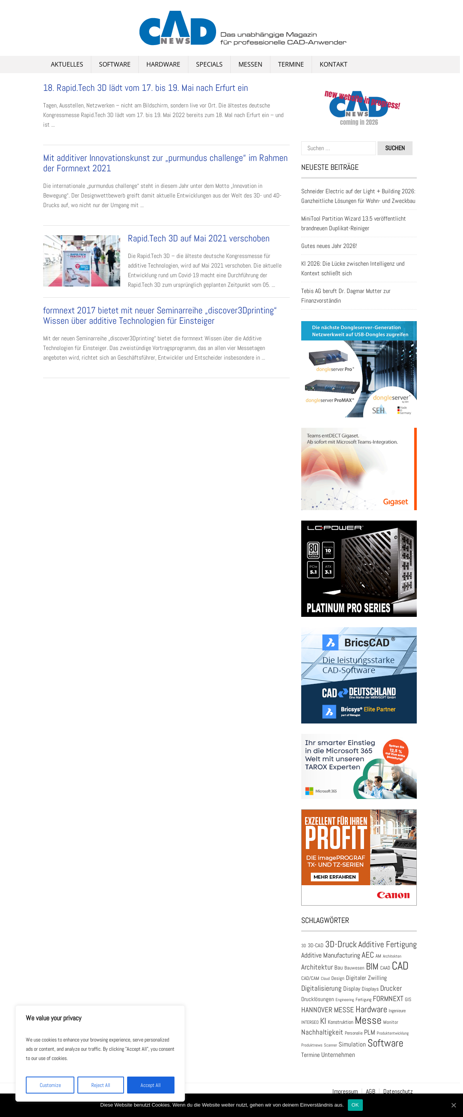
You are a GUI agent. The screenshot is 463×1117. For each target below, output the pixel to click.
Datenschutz (398, 1092)
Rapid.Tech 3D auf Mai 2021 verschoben (199, 238)
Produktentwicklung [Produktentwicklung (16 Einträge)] (393, 1033)
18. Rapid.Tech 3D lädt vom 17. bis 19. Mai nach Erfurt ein (145, 88)
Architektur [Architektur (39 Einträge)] (317, 967)
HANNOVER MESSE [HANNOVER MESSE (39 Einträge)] (327, 1009)
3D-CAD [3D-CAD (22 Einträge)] (316, 945)
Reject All (100, 1085)
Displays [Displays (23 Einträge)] (370, 988)
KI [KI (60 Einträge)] (323, 1021)
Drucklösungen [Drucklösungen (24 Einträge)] (317, 999)
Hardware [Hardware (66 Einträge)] (371, 1009)
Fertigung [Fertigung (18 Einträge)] (363, 999)
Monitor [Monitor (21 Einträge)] (390, 1022)
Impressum (345, 1092)
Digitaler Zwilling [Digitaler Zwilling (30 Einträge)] (366, 978)
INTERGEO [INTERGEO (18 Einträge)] (310, 1022)
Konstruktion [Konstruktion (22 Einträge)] (340, 1021)
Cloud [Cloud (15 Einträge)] (325, 978)
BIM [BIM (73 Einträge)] (372, 966)
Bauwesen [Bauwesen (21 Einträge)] (354, 968)
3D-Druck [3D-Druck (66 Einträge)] (341, 944)
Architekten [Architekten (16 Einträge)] (392, 956)
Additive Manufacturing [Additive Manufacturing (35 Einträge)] (330, 955)
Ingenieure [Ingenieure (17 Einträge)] (397, 1010)
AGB (370, 1092)
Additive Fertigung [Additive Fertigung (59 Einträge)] (387, 944)
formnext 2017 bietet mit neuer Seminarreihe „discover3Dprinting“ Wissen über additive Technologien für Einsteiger (160, 315)
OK (355, 1105)
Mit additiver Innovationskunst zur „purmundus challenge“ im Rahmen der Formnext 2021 (165, 163)
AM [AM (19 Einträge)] (378, 956)
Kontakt (333, 64)
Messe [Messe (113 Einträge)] (368, 1020)
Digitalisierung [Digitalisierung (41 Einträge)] (321, 988)
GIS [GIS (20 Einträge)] (408, 999)
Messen (250, 64)
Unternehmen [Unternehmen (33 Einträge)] (338, 1054)
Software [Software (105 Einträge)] (385, 1043)
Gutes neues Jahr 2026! (329, 246)
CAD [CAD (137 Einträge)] (400, 965)
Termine (291, 64)
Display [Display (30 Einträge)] (351, 989)
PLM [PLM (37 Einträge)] (369, 1032)
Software (115, 64)
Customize (50, 1085)
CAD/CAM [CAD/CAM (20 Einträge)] (310, 978)
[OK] (453, 1105)
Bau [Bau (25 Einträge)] (338, 967)
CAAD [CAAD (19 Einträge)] (385, 968)
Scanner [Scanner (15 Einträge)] (330, 1045)
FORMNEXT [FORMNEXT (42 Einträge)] (388, 998)
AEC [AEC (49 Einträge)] (368, 955)
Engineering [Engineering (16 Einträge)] (345, 999)
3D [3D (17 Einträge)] (303, 945)
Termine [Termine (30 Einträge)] (310, 1055)
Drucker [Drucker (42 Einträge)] (391, 988)
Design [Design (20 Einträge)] (337, 978)
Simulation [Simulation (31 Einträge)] (352, 1044)
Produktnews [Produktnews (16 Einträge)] (311, 1045)
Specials (209, 64)
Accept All (151, 1085)
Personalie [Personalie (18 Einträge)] (353, 1033)
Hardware (163, 64)
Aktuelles (67, 64)
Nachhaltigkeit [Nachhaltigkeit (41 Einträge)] (322, 1032)
